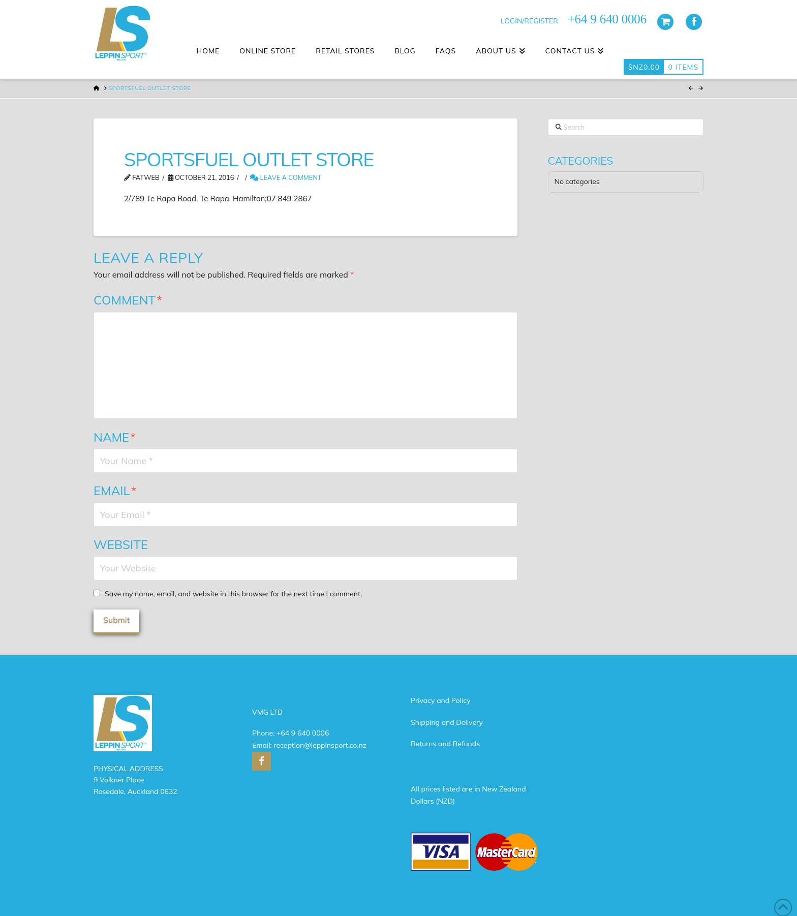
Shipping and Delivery (447, 722)
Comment (128, 300)
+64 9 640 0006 (303, 733)
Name (115, 437)
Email (115, 490)
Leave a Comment (285, 177)
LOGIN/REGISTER (529, 20)
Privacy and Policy (441, 700)
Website (121, 544)
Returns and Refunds (445, 743)
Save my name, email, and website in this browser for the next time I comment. (233, 593)
